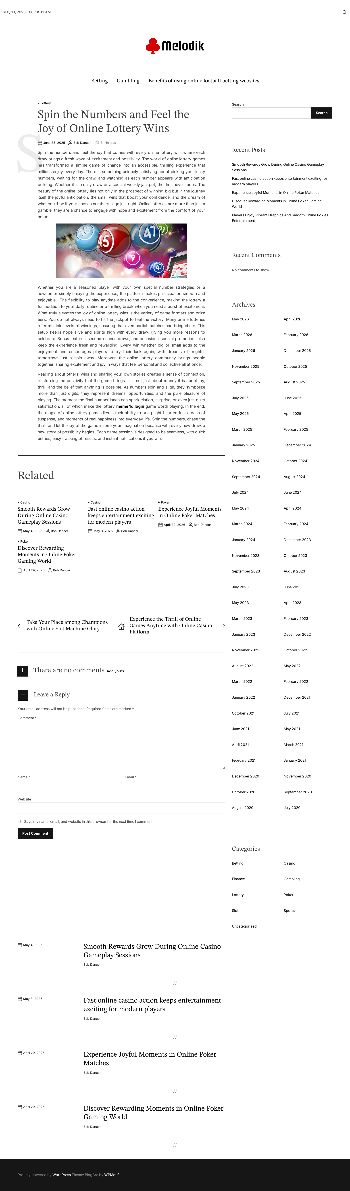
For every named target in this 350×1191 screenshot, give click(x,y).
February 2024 (296, 524)
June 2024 (293, 492)
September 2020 (298, 792)
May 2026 (240, 319)
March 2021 (293, 744)
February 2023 (296, 618)
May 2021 (292, 729)
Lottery (45, 103)
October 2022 (295, 650)
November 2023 (245, 555)
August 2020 (242, 807)
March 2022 (242, 681)
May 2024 (240, 508)
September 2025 (246, 382)
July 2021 (292, 713)
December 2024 (297, 445)
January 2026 (243, 350)
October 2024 (295, 461)
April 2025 (292, 413)
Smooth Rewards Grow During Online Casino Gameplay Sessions (44, 516)
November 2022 (245, 650)
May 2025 (240, 413)
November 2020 (297, 776)
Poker (165, 502)
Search (238, 104)
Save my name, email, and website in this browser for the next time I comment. (88, 821)
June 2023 (293, 587)
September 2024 (246, 476)
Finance (238, 879)
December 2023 (297, 539)
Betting (99, 81)
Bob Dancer (82, 142)
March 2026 (242, 334)
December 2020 (245, 776)
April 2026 (292, 319)
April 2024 (292, 508)
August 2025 (294, 382)
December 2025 (297, 350)
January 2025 (243, 445)
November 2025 (245, 366)
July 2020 (292, 807)
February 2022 (296, 681)
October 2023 (295, 555)
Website (24, 799)
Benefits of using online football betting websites (203, 81)
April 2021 (240, 744)
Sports (289, 910)
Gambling (128, 81)
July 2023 (240, 587)
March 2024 (242, 524)
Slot (235, 910)
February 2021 (244, 760)
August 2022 (242, 666)
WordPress (61, 1174)
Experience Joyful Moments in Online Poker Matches (275, 192)
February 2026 (296, 334)
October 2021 (243, 713)
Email (131, 777)
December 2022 (297, 634)
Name (24, 777)
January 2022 (243, 697)
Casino (25, 502)
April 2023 (292, 602)
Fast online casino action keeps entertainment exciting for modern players (121, 516)
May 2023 (240, 602)
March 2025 (242, 429)
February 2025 (296, 429)
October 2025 (295, 366)
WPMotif (111, 1174)
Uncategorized (244, 926)
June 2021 (240, 729)
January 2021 (295, 760)
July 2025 (240, 398)
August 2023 (294, 571)
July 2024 (240, 492)
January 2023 (243, 634)
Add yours (115, 671)
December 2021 (297, 697)
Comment (27, 718)
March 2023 (242, 618)
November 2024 (245, 461)
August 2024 (294, 476)
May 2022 (292, 666)
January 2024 (243, 539)
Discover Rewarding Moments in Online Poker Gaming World (47, 555)
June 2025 (292, 398)
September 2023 (246, 571)
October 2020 (243, 792)
